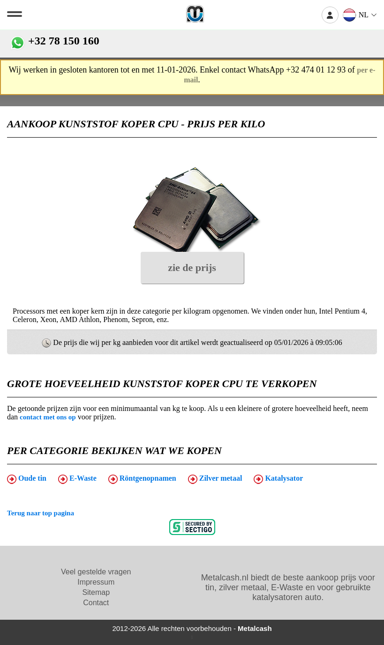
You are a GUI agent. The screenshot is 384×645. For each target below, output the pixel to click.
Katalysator (278, 479)
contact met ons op (48, 417)
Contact (96, 603)
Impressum (95, 582)
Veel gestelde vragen (96, 572)
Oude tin (26, 479)
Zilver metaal (215, 479)
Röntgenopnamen (142, 479)
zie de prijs (192, 267)
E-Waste (77, 479)
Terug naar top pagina (40, 513)
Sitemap (96, 592)
